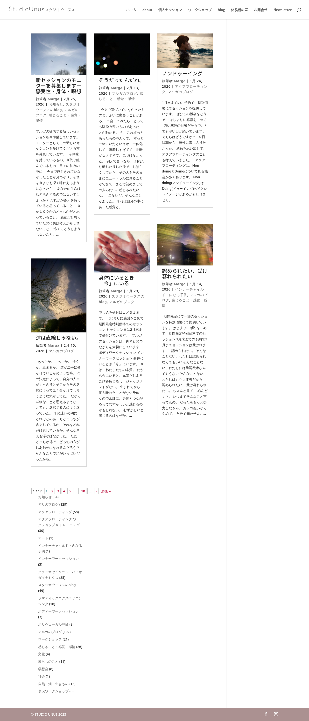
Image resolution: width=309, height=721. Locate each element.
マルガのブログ (61, 351)
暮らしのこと (48, 661)
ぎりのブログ (48, 504)
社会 (41, 676)
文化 (41, 654)
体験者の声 (239, 10)
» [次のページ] (97, 491)
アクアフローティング (55, 511)
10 (83, 491)
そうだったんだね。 (121, 80)
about (147, 10)
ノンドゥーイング (182, 73)
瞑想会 (43, 669)
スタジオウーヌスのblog (57, 584)
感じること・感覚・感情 (56, 646)
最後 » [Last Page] (106, 491)
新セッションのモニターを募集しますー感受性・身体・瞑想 (58, 85)
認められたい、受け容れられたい (185, 273)
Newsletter (283, 10)
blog (221, 10)
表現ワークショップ (53, 691)
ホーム (131, 10)
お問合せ (260, 10)
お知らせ (56, 104)
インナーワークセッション (58, 558)
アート (43, 538)
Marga (53, 99)
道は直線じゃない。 (58, 337)
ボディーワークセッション (58, 611)
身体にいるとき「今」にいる (116, 280)
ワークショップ (200, 10)
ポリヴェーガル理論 (53, 624)
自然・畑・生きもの (53, 683)
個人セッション (170, 10)
